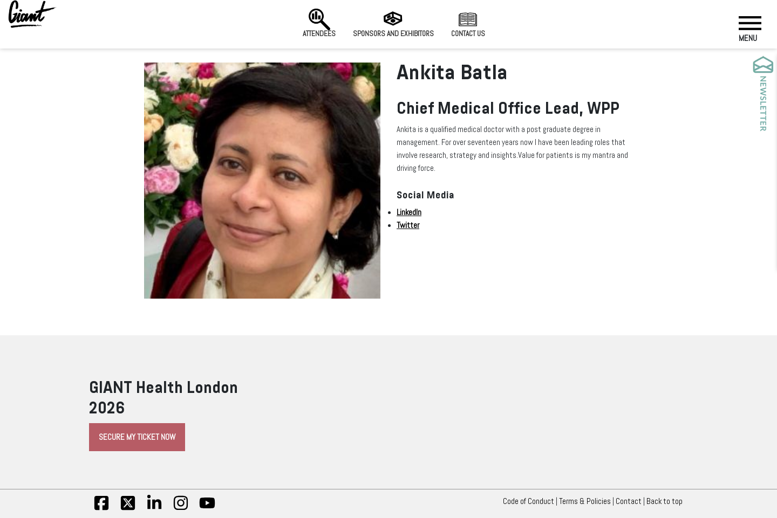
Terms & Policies (585, 501)
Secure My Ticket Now (137, 437)
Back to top (667, 501)
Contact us (468, 23)
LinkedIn (409, 212)
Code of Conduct (528, 501)
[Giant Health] (32, 14)
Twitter (408, 225)
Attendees (319, 23)
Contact (629, 501)
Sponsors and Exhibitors (393, 23)
